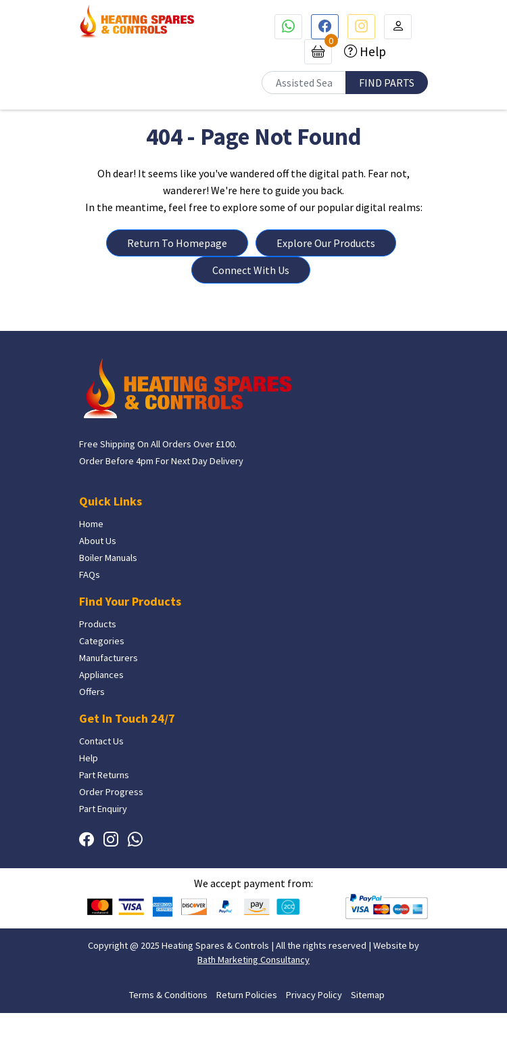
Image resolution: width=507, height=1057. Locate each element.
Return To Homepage (177, 243)
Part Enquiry (103, 809)
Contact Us (101, 742)
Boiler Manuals (108, 558)
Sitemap (368, 995)
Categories (101, 641)
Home (91, 524)
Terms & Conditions (168, 995)
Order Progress (111, 792)
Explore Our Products (325, 243)
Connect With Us (250, 270)
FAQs (89, 575)
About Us (97, 541)
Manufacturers (108, 658)
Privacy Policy (314, 995)
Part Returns (104, 775)
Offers (92, 692)
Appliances (101, 675)
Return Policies (246, 995)
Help (371, 51)
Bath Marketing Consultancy (253, 960)
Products (97, 625)
